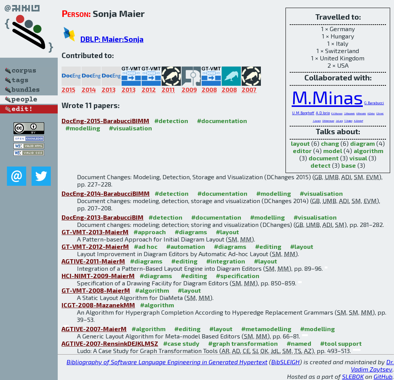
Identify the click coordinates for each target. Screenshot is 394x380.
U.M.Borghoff (303, 113)
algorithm (368, 150)
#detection (171, 120)
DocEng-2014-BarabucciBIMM (106, 193)
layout (300, 143)
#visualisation (130, 128)
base (348, 165)
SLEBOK (353, 376)
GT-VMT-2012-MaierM (95, 246)
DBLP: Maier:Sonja (112, 39)
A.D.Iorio (323, 113)
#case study (181, 343)
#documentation (222, 120)
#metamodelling (266, 328)
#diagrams (191, 231)
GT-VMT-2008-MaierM (96, 290)
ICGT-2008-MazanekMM (98, 304)
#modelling (82, 128)
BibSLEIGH (285, 361)
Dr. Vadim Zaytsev (372, 365)
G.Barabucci (374, 103)
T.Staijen (348, 120)
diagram (362, 143)
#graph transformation (243, 343)
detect (321, 165)
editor (302, 150)
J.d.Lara (339, 120)
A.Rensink (361, 113)
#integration (225, 261)
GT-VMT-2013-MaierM (95, 231)
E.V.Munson (336, 113)
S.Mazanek (349, 113)
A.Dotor (371, 113)
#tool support (341, 343)
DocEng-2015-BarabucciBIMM (105, 120)
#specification (237, 275)
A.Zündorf (358, 120)
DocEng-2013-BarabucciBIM (103, 217)
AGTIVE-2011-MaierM (93, 261)
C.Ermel (380, 113)
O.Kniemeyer (328, 120)
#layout (227, 231)
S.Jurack (317, 120)
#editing (268, 246)
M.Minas (327, 97)
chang (330, 143)
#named (299, 343)
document (324, 158)
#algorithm (152, 290)
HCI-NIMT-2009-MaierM (98, 275)
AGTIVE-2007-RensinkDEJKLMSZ (110, 343)
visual (358, 158)
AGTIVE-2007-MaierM (94, 328)
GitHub (383, 376)
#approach (150, 231)
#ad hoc (145, 246)
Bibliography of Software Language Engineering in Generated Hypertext (167, 361)
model (332, 150)
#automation (185, 246)
